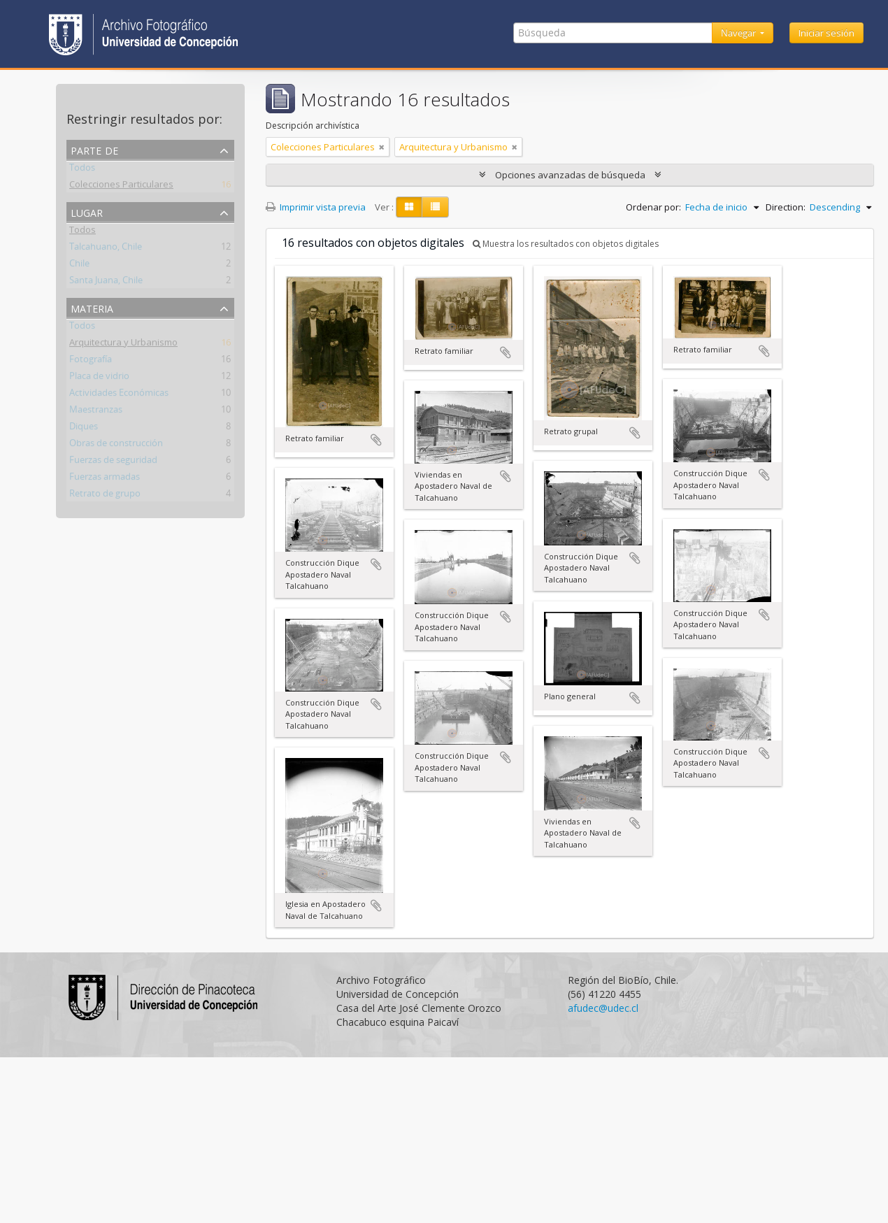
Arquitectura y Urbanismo (123, 344)
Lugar (87, 211)
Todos (82, 170)
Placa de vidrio (99, 378)
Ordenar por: (653, 207)
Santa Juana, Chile (106, 282)
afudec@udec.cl (603, 1008)
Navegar (739, 33)
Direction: (785, 207)
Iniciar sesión (826, 33)
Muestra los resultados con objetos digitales (566, 244)
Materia (92, 307)
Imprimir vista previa (316, 207)
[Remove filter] (382, 147)
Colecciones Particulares (121, 186)
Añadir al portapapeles (376, 440)
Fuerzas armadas (104, 479)
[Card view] (409, 206)
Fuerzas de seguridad (113, 462)
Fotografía (90, 361)
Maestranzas (95, 412)
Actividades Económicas (119, 395)
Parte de (94, 149)
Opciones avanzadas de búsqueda (570, 175)
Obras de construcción (116, 445)
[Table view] (435, 206)
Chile (79, 265)
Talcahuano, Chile (105, 249)
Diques (83, 428)
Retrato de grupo (105, 495)
